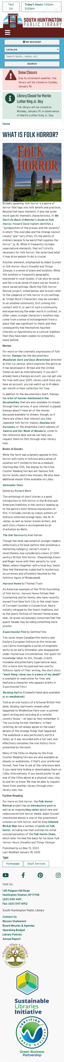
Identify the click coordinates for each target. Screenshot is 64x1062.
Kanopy (17, 356)
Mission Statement (14, 921)
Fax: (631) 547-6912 (15, 904)
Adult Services (36, 864)
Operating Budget (14, 930)
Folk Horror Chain (44, 834)
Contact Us (10, 917)
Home (6, 124)
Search (32, 64)
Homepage (12, 864)
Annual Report (12, 939)
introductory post (42, 806)
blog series (32, 810)
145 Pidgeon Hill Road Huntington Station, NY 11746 (21, 893)
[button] (41, 8)
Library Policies (12, 934)
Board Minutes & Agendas (19, 926)
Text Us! (11, 7)
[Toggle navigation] (7, 33)
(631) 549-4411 (12, 899)
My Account (32, 42)
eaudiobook (16, 697)
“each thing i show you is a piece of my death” (32, 674)
